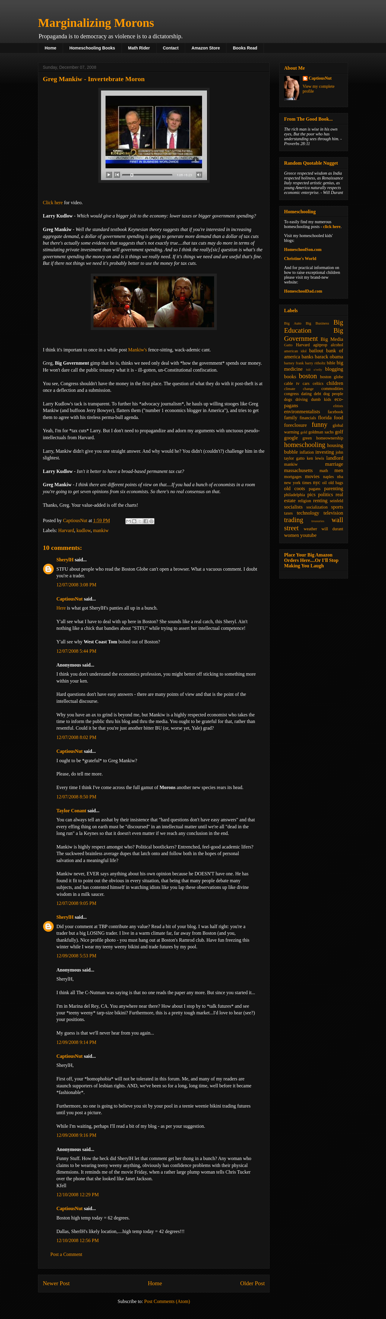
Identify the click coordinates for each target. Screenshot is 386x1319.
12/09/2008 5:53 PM (76, 955)
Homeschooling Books (92, 48)
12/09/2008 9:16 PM (76, 1135)
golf (339, 432)
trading (293, 520)
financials (307, 418)
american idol (295, 351)
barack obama (329, 357)
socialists (293, 507)
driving (302, 399)
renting (320, 500)
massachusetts (298, 470)
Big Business (317, 323)
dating (306, 394)
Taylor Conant (71, 810)
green (307, 438)
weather (310, 529)
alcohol (337, 345)
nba (340, 476)
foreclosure (295, 425)
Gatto (288, 345)
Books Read (245, 48)
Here (61, 607)
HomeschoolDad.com (303, 291)
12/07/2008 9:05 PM (76, 903)
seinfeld (336, 501)
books (290, 376)
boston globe (331, 377)
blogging (334, 369)
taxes (288, 513)
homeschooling (304, 445)
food (338, 417)
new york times (297, 482)
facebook (335, 412)
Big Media (332, 339)
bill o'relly (314, 369)
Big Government (313, 334)
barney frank (294, 363)
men (338, 470)
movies (312, 476)
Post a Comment (66, 1254)
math (323, 470)
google (291, 438)
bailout (316, 351)
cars (306, 383)
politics (325, 494)
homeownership (329, 438)
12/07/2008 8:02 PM (76, 737)
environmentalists (302, 411)
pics (311, 494)
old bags (335, 482)
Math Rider (139, 48)
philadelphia (294, 495)
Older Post (252, 1283)
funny (319, 424)
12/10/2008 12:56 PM (77, 1240)
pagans (315, 489)
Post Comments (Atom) (167, 1301)
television (333, 513)
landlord (334, 458)
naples (328, 476)
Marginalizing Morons (96, 23)
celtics (318, 383)
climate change (299, 389)
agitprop (320, 345)
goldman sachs (321, 432)
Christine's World (300, 258)
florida (325, 417)
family (290, 417)
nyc (316, 482)
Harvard (66, 530)
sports (337, 507)
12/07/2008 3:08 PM (76, 584)
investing (324, 452)
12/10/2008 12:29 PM (77, 1194)
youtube (308, 535)
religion (304, 501)
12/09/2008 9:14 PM (76, 1042)
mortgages (293, 476)
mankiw (101, 530)
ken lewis (315, 458)
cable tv (291, 383)
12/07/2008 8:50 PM (76, 796)
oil (324, 482)
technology (308, 513)
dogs (288, 399)
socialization (317, 507)
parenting (333, 488)
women (291, 535)
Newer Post (56, 1283)
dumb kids (321, 399)
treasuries (317, 521)
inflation (306, 452)
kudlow (84, 530)
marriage (334, 464)
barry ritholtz (315, 363)
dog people (333, 394)
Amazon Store (205, 48)
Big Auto (292, 323)
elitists (338, 406)
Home (50, 48)
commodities (332, 388)
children (335, 383)
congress (291, 394)
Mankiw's (137, 349)
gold (303, 432)
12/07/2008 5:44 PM (76, 651)
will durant (332, 529)
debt (317, 394)
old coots (294, 488)
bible (331, 363)
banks (307, 357)
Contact (171, 48)
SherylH (65, 559)
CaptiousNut (69, 598)
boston (308, 376)
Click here (53, 202)
